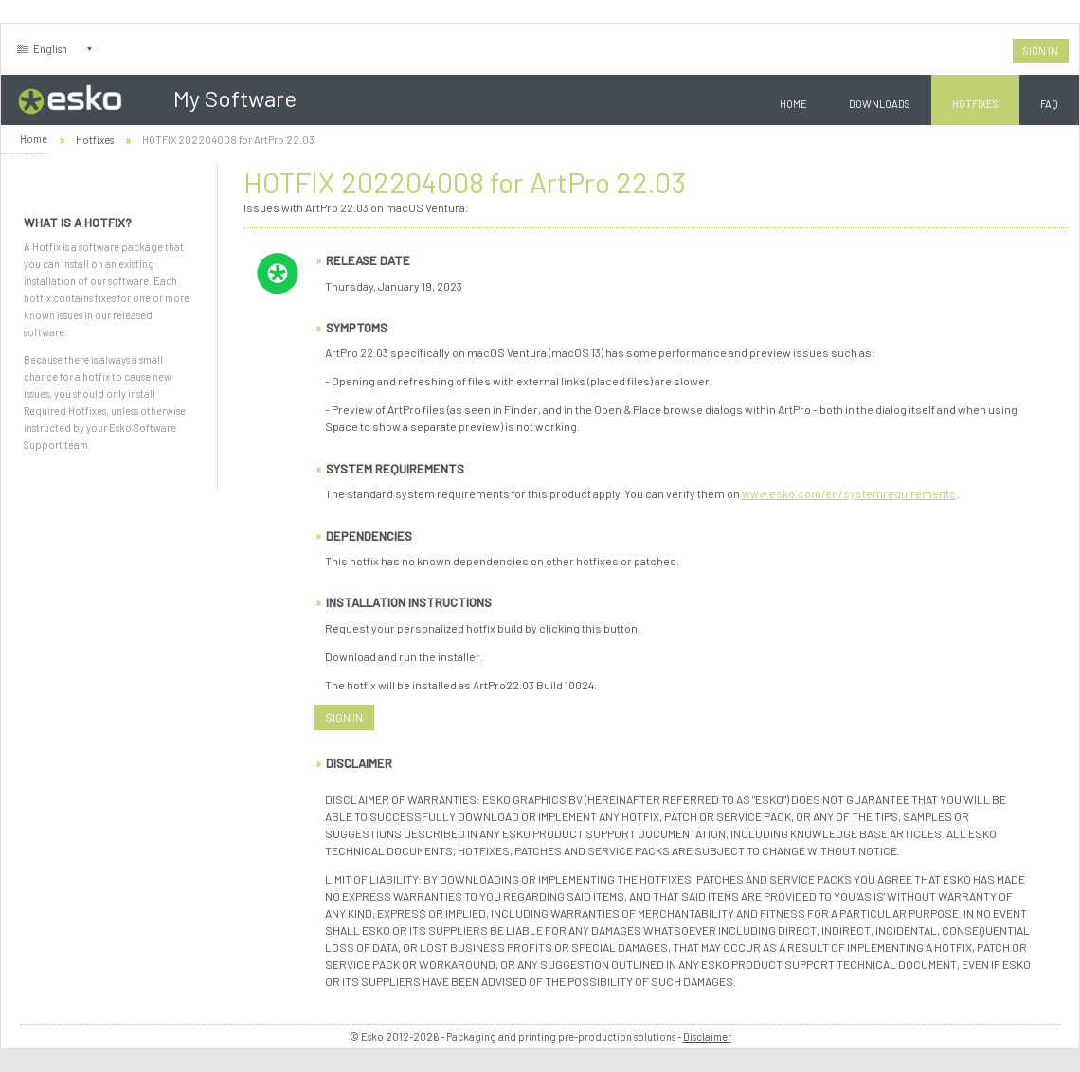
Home (793, 104)
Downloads (879, 104)
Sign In (1040, 51)
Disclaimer (707, 1036)
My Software (235, 98)
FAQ (1049, 104)
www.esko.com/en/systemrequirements (849, 493)
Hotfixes (975, 104)
